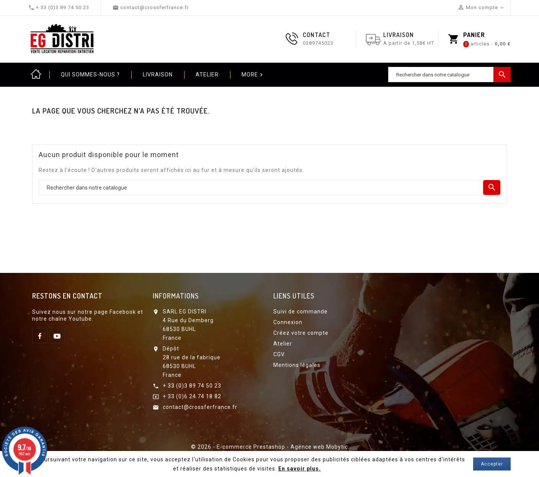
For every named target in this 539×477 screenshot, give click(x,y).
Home (36, 74)
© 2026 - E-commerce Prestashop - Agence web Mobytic (269, 447)
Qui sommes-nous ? (90, 74)
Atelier (207, 74)
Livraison (158, 74)
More (253, 74)
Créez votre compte (300, 333)
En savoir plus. (299, 469)
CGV (279, 354)
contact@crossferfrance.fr (200, 407)
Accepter (492, 464)
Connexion (287, 322)
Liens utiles (293, 296)
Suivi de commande (300, 311)
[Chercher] (449, 74)
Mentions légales (296, 365)
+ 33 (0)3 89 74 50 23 (192, 386)
